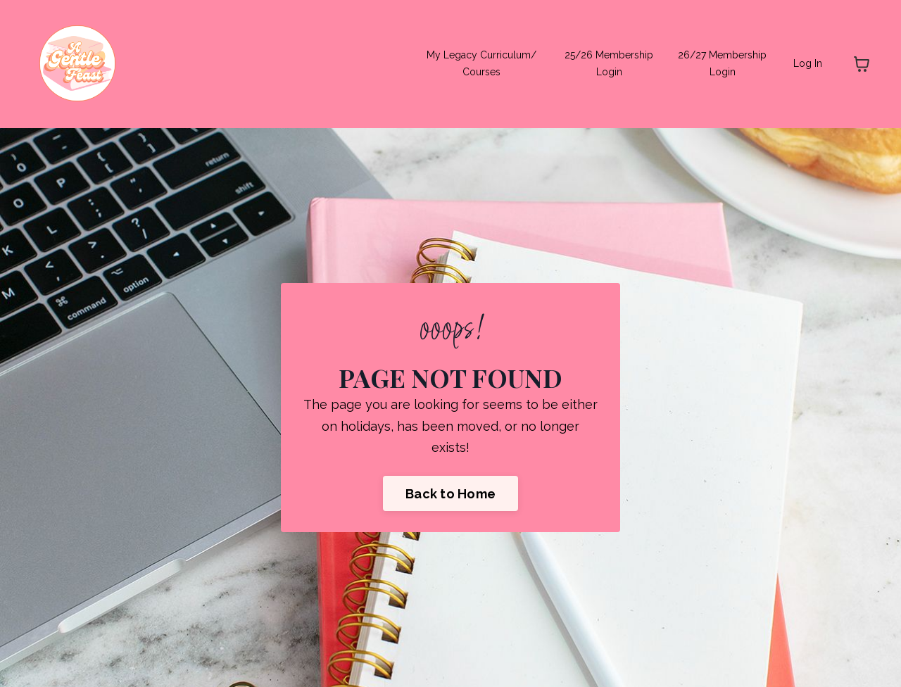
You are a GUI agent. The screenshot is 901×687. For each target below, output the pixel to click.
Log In (807, 63)
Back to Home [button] (450, 493)
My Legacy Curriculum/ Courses (481, 63)
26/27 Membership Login (722, 63)
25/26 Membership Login (609, 63)
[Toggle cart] (861, 64)
